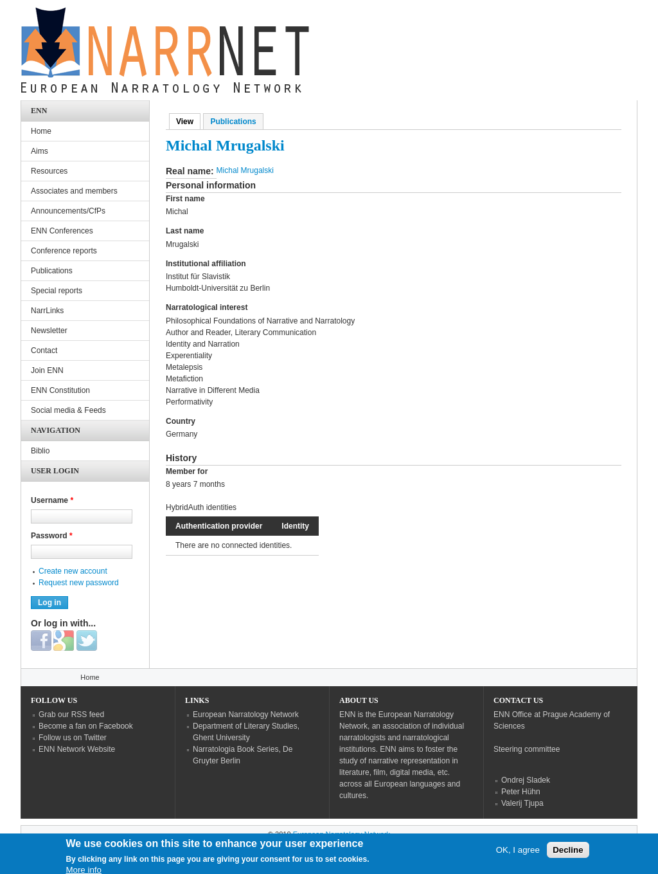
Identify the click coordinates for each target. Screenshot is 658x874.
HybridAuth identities (201, 507)
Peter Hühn (520, 791)
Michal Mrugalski (245, 170)
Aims (39, 151)
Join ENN (47, 370)
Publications (233, 121)
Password (52, 535)
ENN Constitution (60, 390)
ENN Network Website (77, 749)
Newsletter (49, 330)
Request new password (79, 582)
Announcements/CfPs (68, 210)
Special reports (56, 290)
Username (52, 500)
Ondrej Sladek (525, 780)
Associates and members (74, 191)
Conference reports (64, 250)
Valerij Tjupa (522, 803)
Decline (568, 854)
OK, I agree (518, 854)
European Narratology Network (246, 714)
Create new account (73, 571)
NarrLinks (47, 310)
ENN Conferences (62, 230)
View (188, 121)
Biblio (40, 450)
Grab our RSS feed (71, 714)
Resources (49, 171)
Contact (44, 350)
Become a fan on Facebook (86, 726)
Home (41, 131)
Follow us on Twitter (73, 737)
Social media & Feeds (68, 410)
